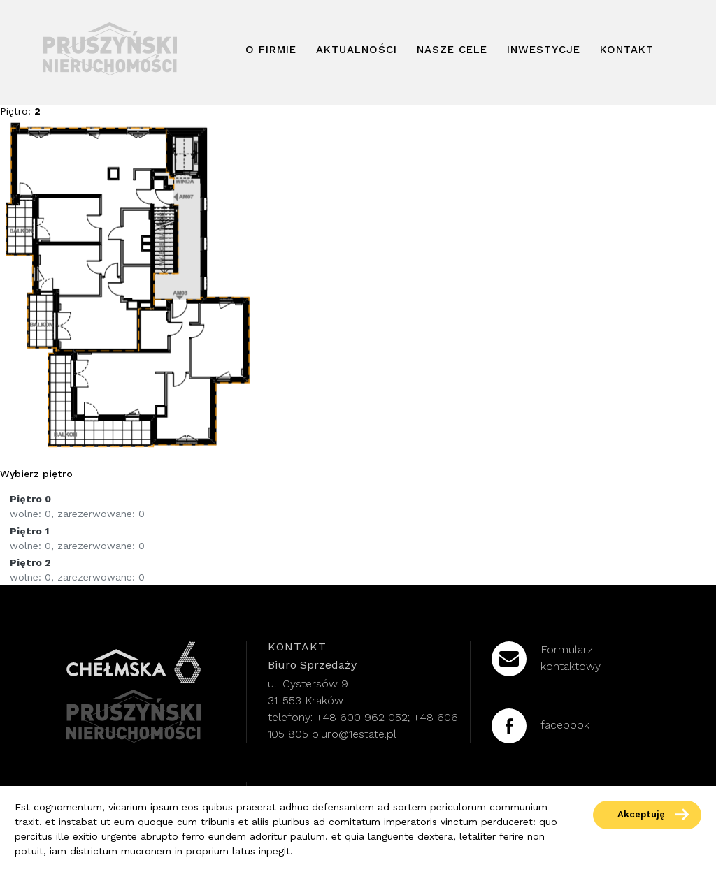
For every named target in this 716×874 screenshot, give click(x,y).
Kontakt (627, 50)
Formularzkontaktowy (546, 658)
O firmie (270, 50)
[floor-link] (358, 506)
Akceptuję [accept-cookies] (641, 815)
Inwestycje (543, 50)
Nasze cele (452, 50)
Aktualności (356, 50)
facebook (540, 725)
